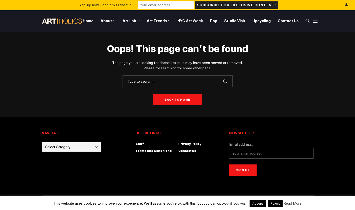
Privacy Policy (190, 144)
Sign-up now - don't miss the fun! (105, 5)
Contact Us (187, 151)
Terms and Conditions (153, 151)
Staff (139, 144)
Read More (293, 203)
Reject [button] (275, 203)
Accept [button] (257, 203)
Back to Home (177, 99)
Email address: (241, 144)
